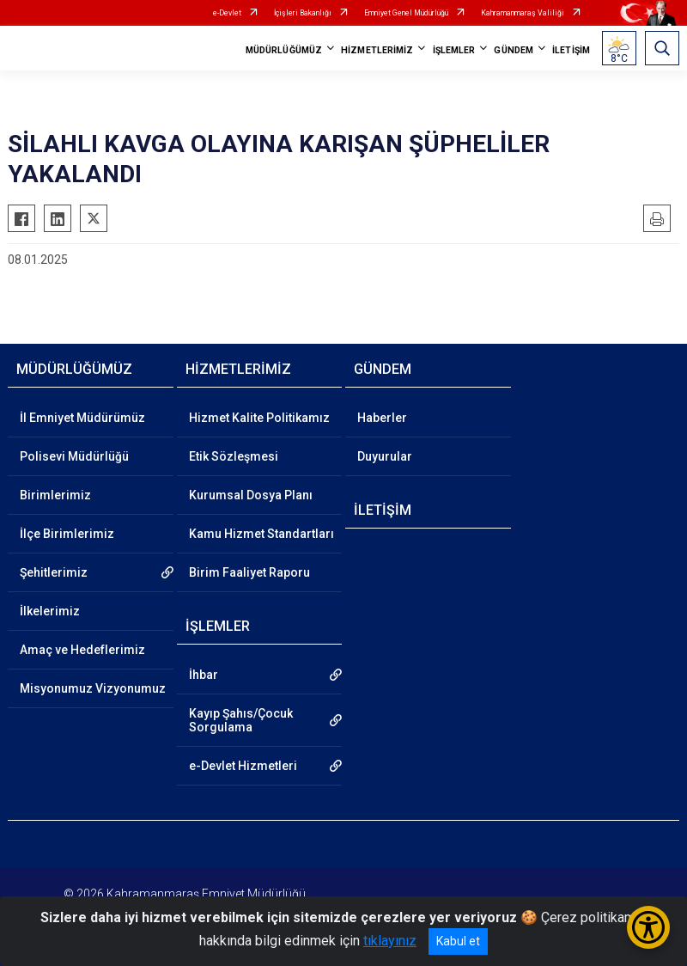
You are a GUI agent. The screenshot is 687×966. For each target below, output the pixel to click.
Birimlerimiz (55, 495)
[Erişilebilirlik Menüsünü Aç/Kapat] (648, 927)
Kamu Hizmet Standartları (261, 534)
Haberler (382, 418)
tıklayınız (389, 940)
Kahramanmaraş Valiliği (522, 13)
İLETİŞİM (571, 50)
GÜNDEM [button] (513, 50)
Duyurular (384, 456)
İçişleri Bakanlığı (302, 13)
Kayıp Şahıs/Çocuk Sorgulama (241, 720)
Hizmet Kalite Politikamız (259, 418)
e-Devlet (227, 13)
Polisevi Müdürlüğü (74, 456)
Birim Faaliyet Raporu (249, 572)
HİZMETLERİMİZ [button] (377, 50)
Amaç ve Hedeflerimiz (82, 650)
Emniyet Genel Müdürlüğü (406, 13)
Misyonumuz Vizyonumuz (93, 688)
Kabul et (458, 941)
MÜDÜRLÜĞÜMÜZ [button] (284, 50)
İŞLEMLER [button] (454, 50)
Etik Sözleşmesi (233, 456)
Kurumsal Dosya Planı (251, 495)
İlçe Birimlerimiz (67, 534)
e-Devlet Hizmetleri (243, 766)
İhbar (203, 675)
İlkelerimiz (50, 611)
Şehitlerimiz (54, 572)
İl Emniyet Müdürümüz (82, 418)
